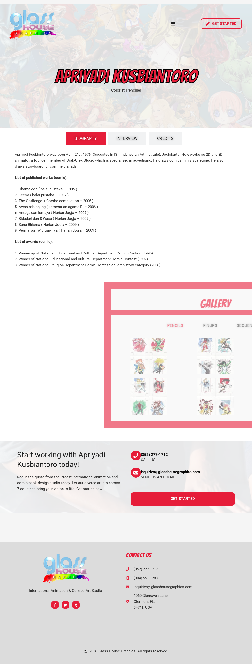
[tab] (86, 138)
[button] (173, 24)
